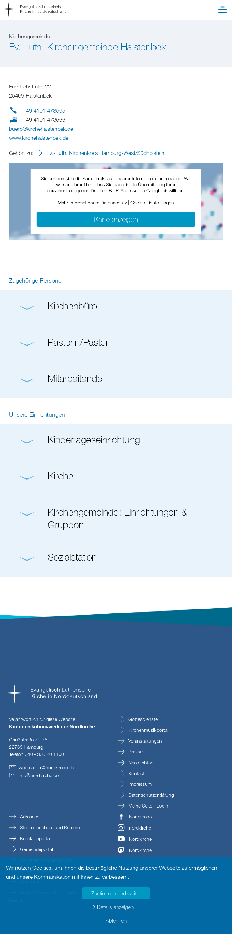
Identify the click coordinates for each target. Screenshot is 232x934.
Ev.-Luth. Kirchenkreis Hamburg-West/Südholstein (104, 152)
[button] (222, 11)
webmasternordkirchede (46, 767)
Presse (135, 751)
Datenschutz (114, 202)
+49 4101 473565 (44, 110)
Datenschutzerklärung (150, 795)
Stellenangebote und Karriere (49, 827)
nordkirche (140, 827)
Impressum (139, 784)
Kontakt (136, 773)
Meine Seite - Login (147, 805)
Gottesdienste (142, 719)
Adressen (29, 816)
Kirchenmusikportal (147, 730)
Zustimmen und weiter (116, 893)
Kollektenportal (35, 838)
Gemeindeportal (36, 849)
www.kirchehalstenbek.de (38, 137)
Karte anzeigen (116, 219)
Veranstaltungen (144, 741)
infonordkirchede (39, 775)
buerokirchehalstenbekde (41, 128)
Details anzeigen (115, 907)
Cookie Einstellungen (152, 202)
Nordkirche (140, 816)
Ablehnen (116, 920)
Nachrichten (140, 762)
